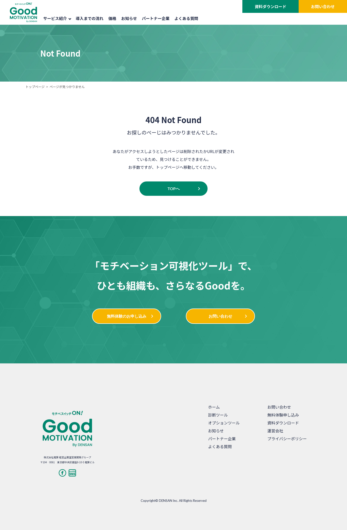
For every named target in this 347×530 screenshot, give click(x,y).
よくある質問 (186, 18)
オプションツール (224, 423)
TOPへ (173, 188)
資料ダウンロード (270, 6)
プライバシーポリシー (287, 439)
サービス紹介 (57, 18)
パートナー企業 (156, 18)
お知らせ (129, 18)
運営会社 (275, 431)
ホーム (214, 407)
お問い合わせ (323, 6)
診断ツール (218, 415)
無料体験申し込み (283, 415)
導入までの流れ (89, 18)
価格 (112, 18)
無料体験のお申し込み (126, 316)
